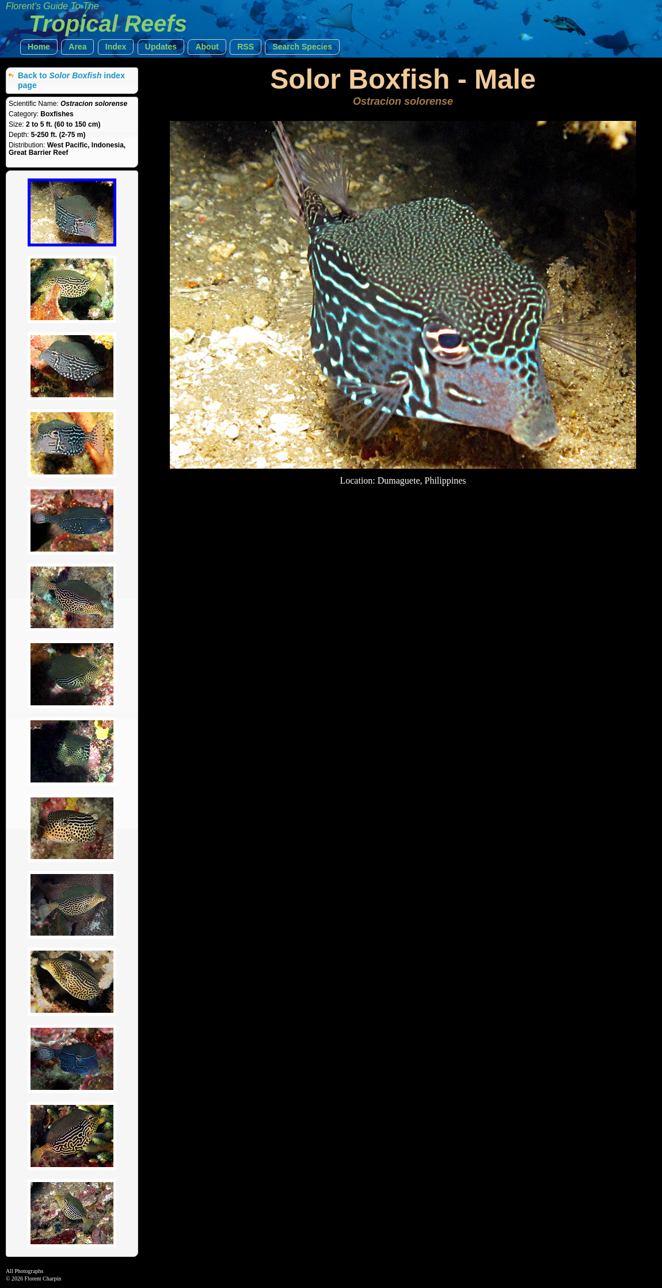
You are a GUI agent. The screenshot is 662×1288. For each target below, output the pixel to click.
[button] (39, 47)
